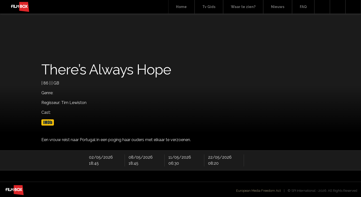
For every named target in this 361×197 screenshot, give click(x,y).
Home (181, 7)
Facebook (337, 7)
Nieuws (277, 7)
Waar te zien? (243, 7)
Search (322, 7)
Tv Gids (208, 7)
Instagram (353, 7)
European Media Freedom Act (258, 190)
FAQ (303, 7)
